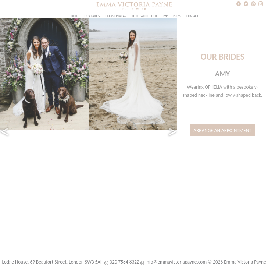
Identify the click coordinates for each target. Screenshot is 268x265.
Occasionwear (116, 16)
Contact (192, 16)
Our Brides (92, 16)
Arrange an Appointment (222, 130)
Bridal (74, 16)
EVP (165, 16)
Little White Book (144, 16)
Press (177, 16)
